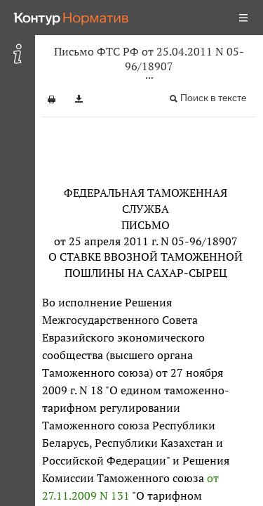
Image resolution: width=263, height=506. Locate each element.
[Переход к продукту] (71, 17)
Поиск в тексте (213, 98)
